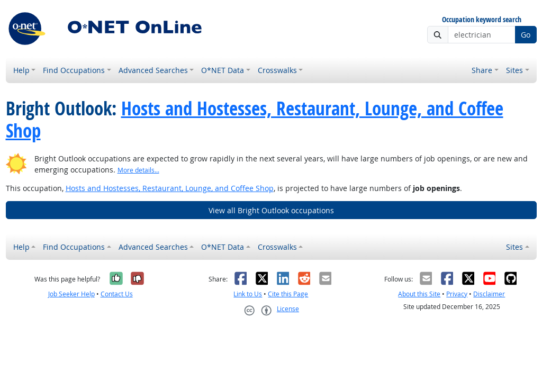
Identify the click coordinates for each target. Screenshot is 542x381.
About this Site (419, 293)
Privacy (456, 293)
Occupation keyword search (481, 19)
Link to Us (247, 293)
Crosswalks (277, 70)
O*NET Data (222, 70)
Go (525, 35)
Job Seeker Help (71, 293)
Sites (514, 70)
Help (21, 70)
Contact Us (117, 293)
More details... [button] (138, 170)
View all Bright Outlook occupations (271, 210)
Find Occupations (74, 70)
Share (482, 70)
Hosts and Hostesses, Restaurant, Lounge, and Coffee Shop (254, 119)
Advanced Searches (153, 70)
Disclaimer (489, 293)
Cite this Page (288, 293)
